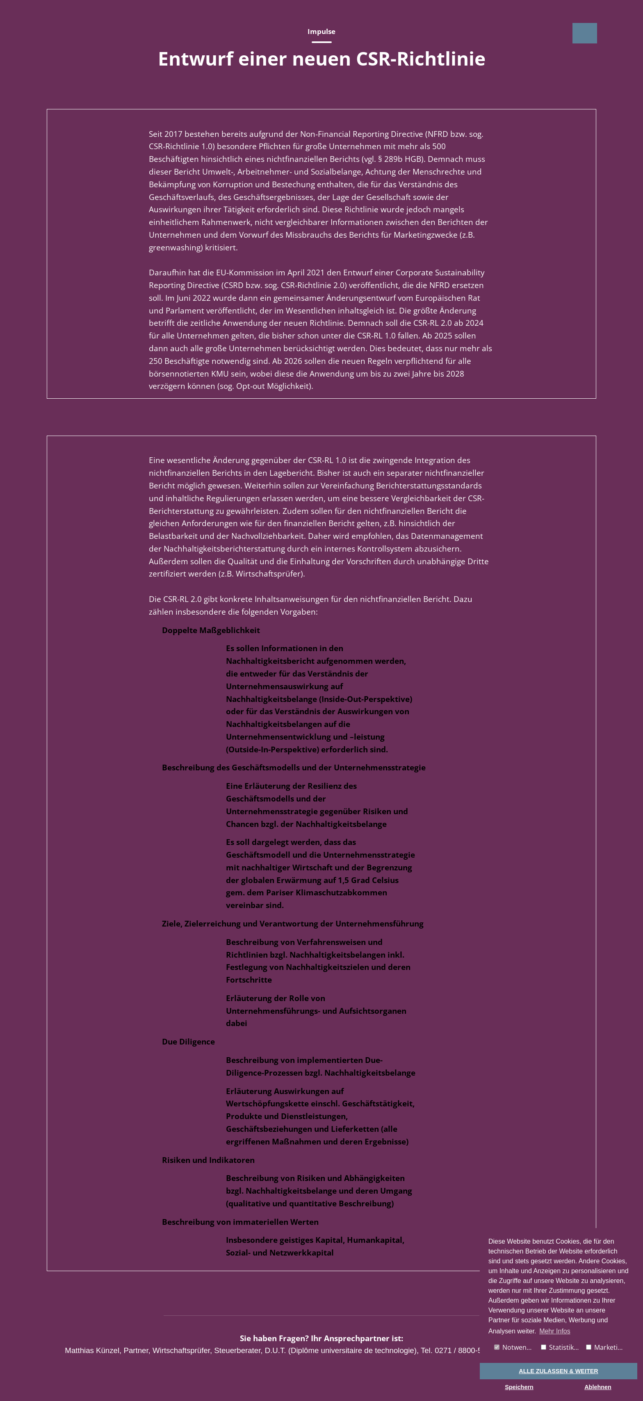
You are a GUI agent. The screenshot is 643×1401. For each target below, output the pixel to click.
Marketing (605, 1347)
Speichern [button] (519, 1387)
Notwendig (515, 1347)
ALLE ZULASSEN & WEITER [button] (558, 1371)
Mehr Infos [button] (554, 1331)
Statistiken (561, 1347)
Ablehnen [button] (597, 1387)
